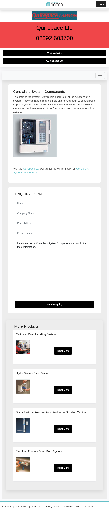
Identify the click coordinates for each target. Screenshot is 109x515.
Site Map (6, 506)
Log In (101, 4)
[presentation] (41, 291)
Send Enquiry (54, 304)
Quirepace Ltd (31, 168)
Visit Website (54, 53)
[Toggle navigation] (100, 75)
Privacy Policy (52, 506)
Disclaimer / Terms (72, 506)
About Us (35, 506)
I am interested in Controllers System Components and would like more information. (54, 259)
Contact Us (54, 60)
